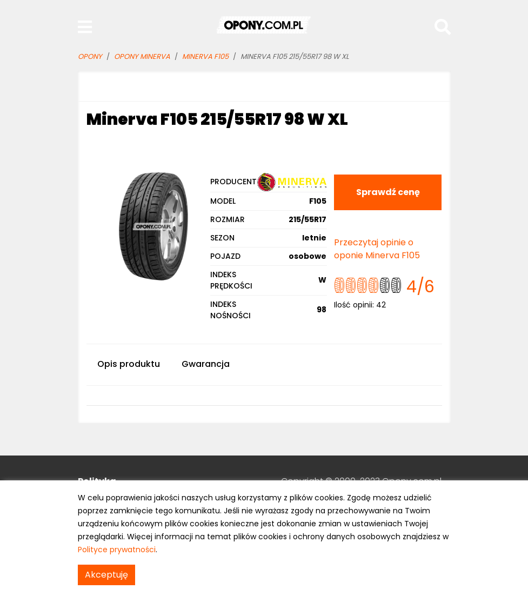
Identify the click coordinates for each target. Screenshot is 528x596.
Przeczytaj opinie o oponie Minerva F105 (377, 249)
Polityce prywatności (117, 549)
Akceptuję (106, 574)
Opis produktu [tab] (128, 364)
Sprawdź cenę (388, 192)
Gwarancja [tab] (206, 364)
